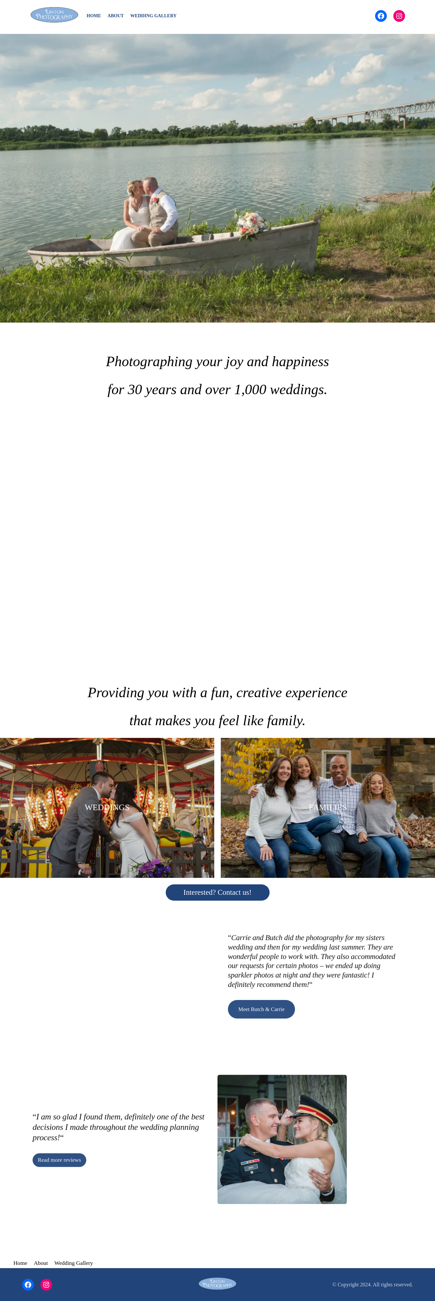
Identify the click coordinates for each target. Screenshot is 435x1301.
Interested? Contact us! (217, 892)
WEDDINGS (107, 807)
